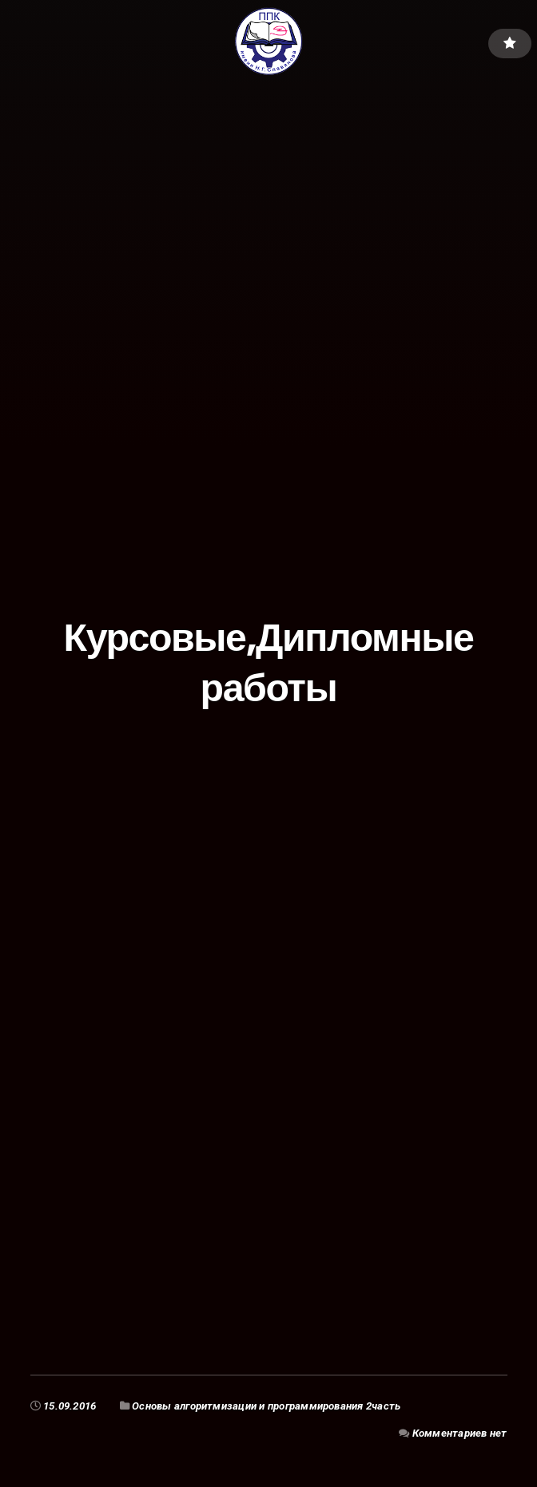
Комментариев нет (459, 1433)
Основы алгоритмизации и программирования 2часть (266, 1406)
